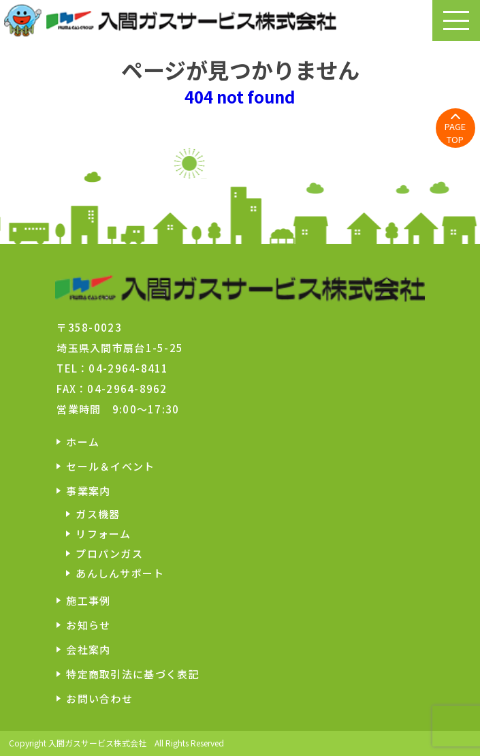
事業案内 (88, 491)
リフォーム (103, 533)
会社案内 (88, 649)
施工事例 (88, 600)
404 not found (240, 96)
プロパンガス (109, 553)
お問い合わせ (99, 698)
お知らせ (88, 625)
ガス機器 (98, 514)
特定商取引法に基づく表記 (132, 674)
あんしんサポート (120, 573)
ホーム (82, 442)
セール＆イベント (110, 466)
